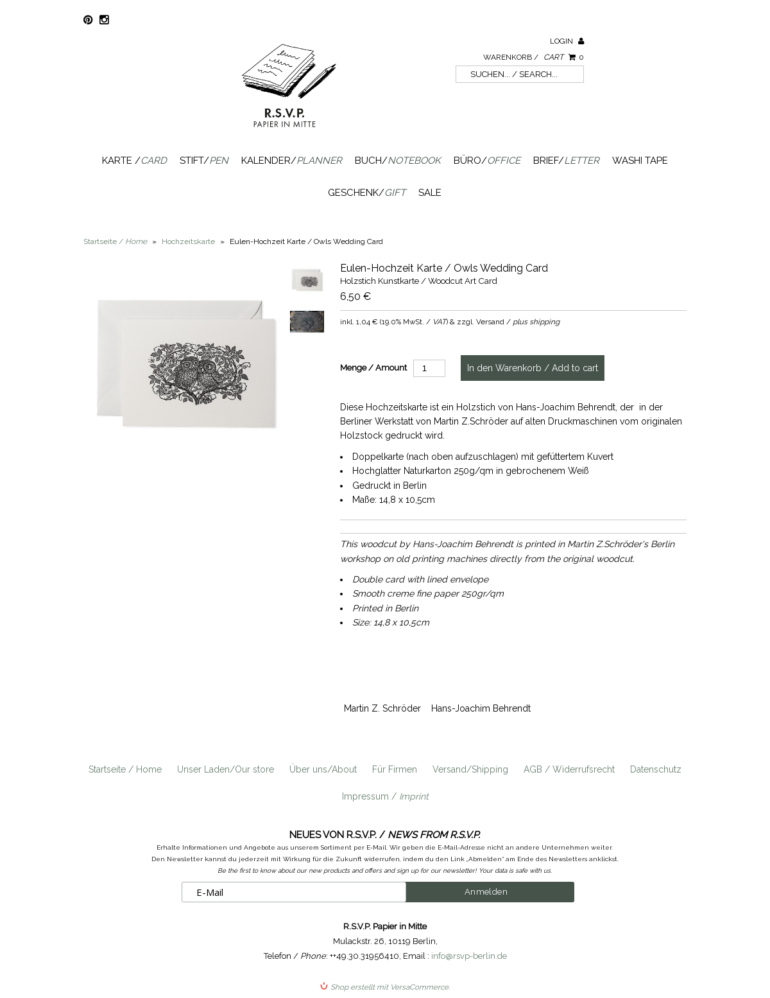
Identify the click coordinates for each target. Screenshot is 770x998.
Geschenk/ (367, 192)
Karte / (134, 160)
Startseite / (115, 241)
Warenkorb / (533, 57)
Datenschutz (655, 769)
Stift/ (204, 160)
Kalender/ (291, 160)
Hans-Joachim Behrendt (481, 708)
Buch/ (398, 160)
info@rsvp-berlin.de (469, 956)
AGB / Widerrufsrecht (569, 769)
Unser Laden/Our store (225, 769)
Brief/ (566, 160)
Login (567, 41)
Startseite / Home (125, 769)
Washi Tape (640, 160)
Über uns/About (323, 769)
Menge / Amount (373, 367)
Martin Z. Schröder (382, 708)
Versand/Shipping (470, 769)
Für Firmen (394, 769)
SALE (429, 192)
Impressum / (385, 796)
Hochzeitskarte (188, 241)
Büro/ (487, 160)
